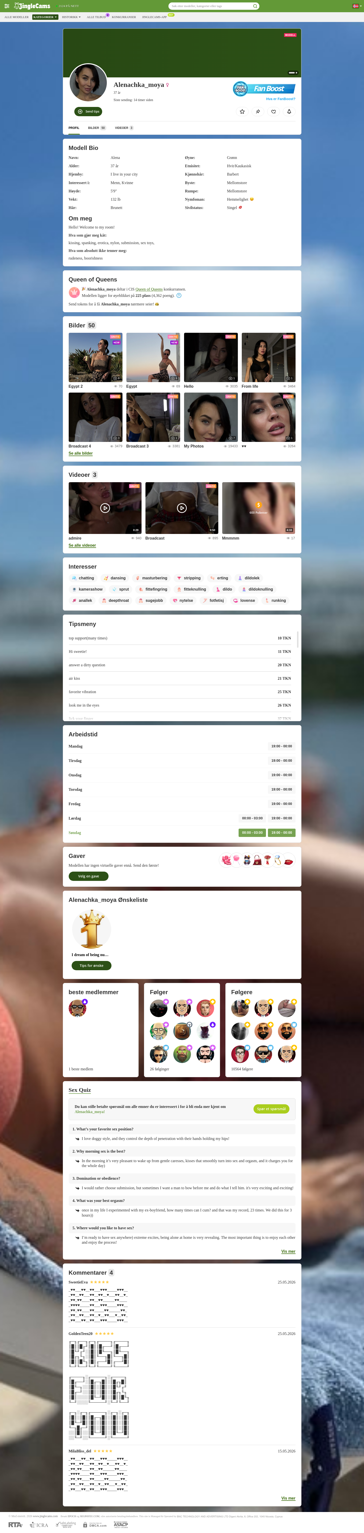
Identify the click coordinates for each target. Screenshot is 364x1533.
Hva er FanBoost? (281, 99)
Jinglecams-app (155, 16)
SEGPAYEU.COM (89, 1516)
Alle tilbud (97, 16)
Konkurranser (124, 17)
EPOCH (72, 1516)
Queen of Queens (149, 289)
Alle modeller (16, 17)
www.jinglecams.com (45, 1516)
